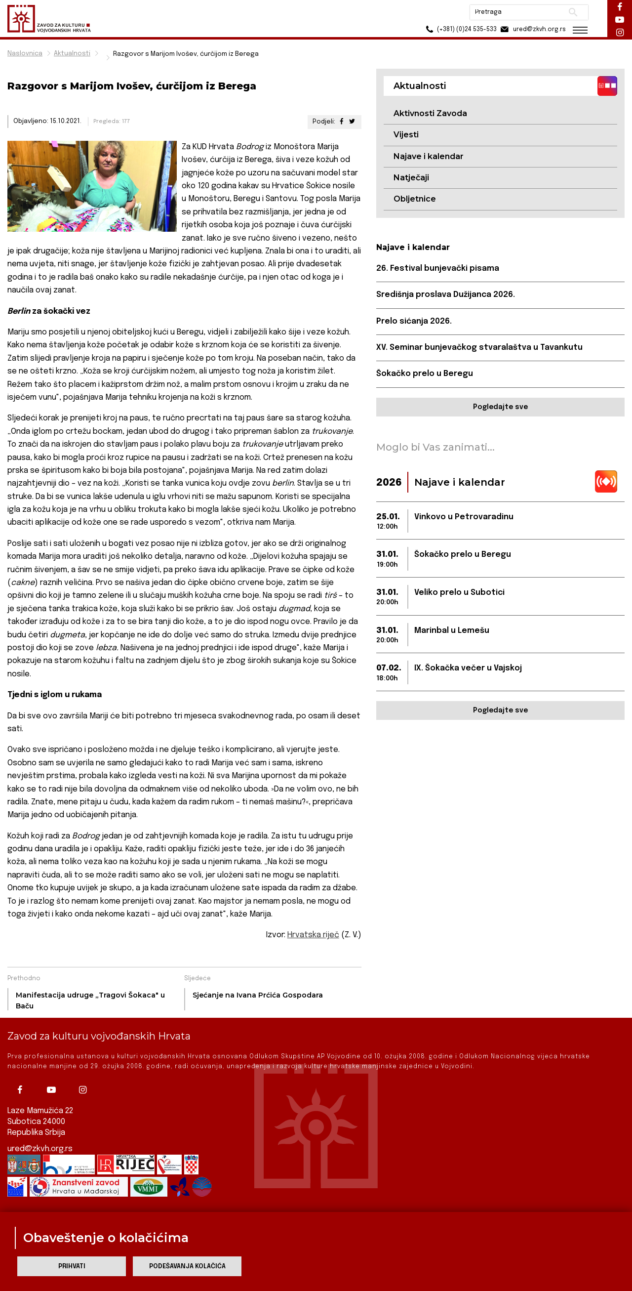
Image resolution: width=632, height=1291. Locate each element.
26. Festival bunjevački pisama (437, 268)
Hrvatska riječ (313, 935)
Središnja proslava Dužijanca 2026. (445, 295)
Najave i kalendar (429, 156)
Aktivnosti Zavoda (430, 113)
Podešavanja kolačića (187, 1266)
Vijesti (406, 134)
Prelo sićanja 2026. (414, 321)
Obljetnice (415, 199)
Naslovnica (24, 53)
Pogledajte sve (500, 407)
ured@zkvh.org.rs (40, 1149)
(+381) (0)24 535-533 (459, 29)
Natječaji (411, 177)
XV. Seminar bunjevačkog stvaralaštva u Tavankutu (479, 347)
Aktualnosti (72, 53)
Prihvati (71, 1266)
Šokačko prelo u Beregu (424, 374)
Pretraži (573, 12)
